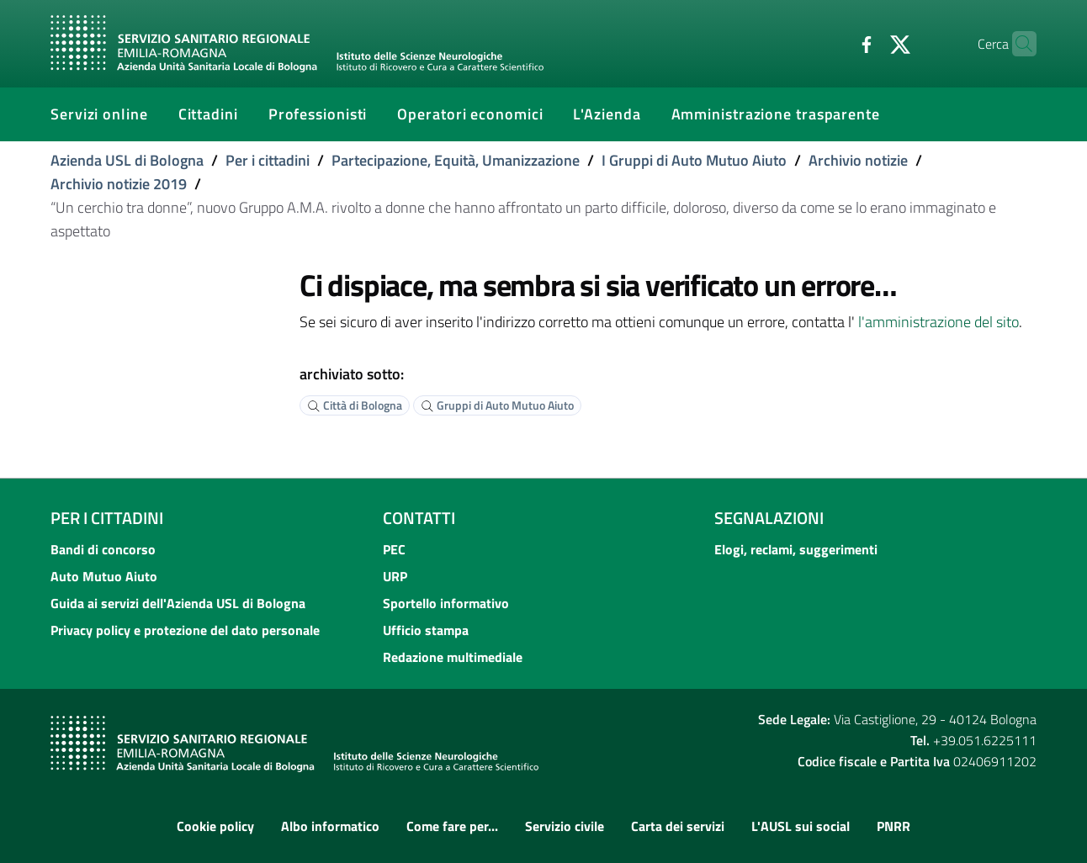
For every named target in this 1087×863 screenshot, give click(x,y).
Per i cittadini (267, 160)
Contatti (419, 518)
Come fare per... (452, 826)
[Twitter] (867, 43)
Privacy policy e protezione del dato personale (185, 630)
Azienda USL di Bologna (127, 160)
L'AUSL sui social (800, 826)
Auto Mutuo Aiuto (103, 576)
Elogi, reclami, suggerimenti (796, 549)
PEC (394, 549)
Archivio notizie (858, 160)
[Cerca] (1016, 44)
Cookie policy (215, 826)
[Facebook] (834, 43)
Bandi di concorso (103, 549)
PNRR (893, 826)
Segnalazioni (769, 518)
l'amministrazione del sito (938, 321)
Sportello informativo (446, 603)
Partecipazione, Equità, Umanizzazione (455, 160)
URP (395, 576)
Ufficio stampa (426, 630)
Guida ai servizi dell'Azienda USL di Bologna (177, 603)
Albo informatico (330, 826)
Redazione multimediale (452, 657)
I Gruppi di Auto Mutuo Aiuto (694, 160)
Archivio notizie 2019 (118, 183)
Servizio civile (564, 826)
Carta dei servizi (677, 826)
